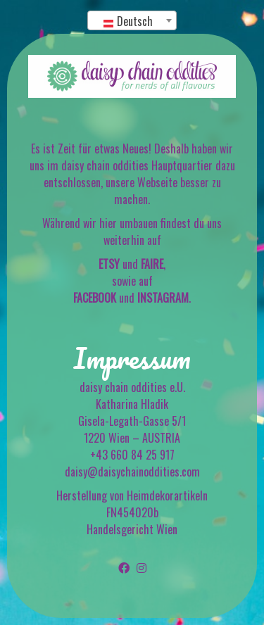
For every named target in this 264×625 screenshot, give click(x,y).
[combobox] (132, 20)
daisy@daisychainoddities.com (132, 471)
